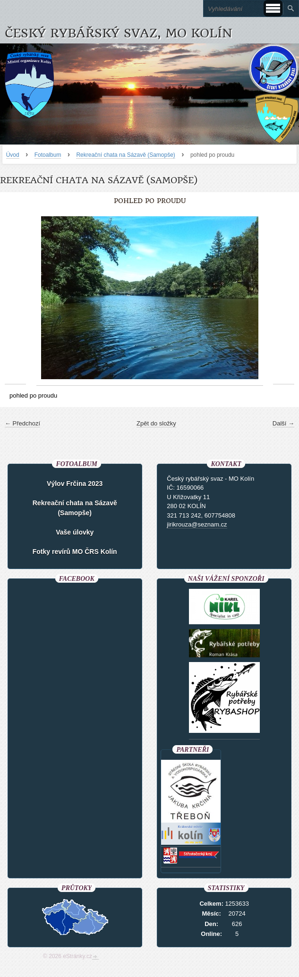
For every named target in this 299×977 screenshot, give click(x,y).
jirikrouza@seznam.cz (197, 524)
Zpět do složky (156, 423)
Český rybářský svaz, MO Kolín (118, 33)
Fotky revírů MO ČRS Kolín (75, 551)
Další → (283, 423)
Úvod (12, 155)
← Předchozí (22, 423)
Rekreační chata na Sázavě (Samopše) (125, 155)
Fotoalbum (47, 155)
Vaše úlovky (75, 532)
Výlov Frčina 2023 (75, 483)
